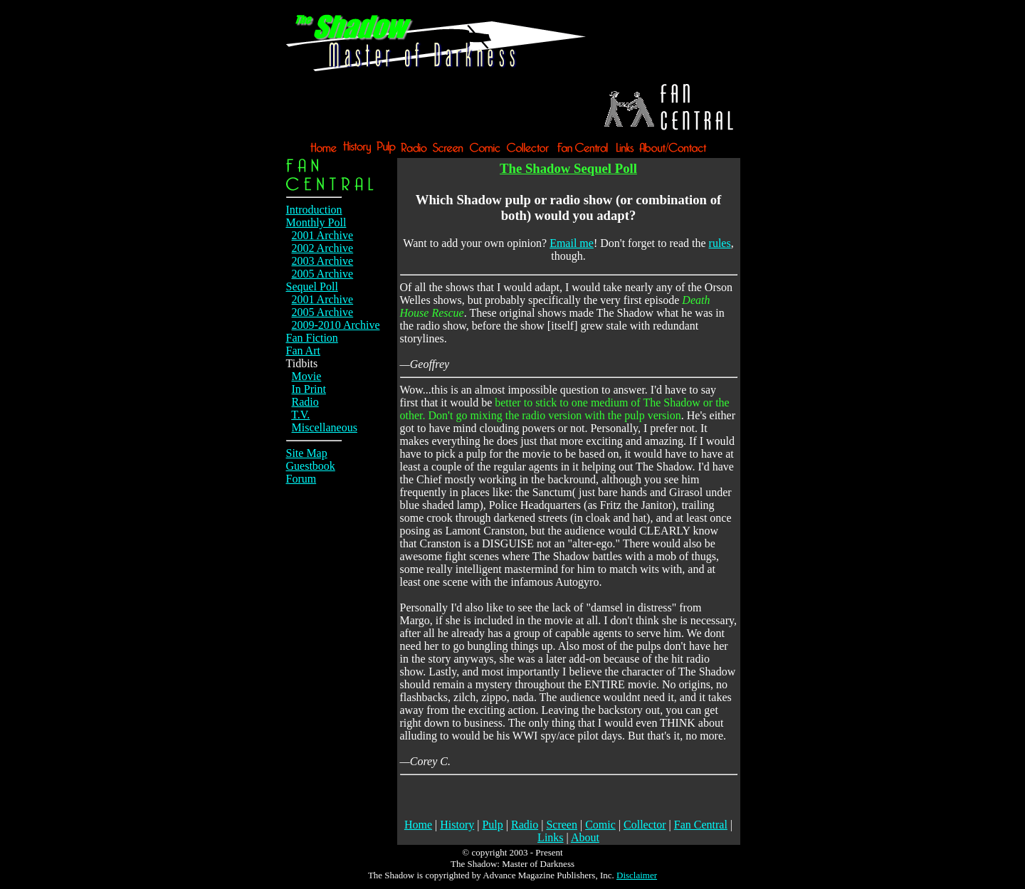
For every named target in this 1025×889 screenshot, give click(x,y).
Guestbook (310, 466)
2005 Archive (323, 274)
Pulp (492, 825)
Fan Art (303, 350)
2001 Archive (323, 235)
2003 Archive (323, 261)
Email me (572, 243)
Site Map (306, 453)
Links (550, 837)
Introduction (314, 210)
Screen (561, 825)
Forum (301, 479)
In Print (309, 389)
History (457, 825)
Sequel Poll (312, 286)
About (585, 837)
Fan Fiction (312, 338)
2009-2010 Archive (336, 325)
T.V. (300, 415)
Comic (600, 825)
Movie (307, 376)
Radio (305, 402)
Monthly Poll (316, 222)
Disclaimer (636, 875)
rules (720, 243)
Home (418, 825)
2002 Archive (323, 248)
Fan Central (700, 825)
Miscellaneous (324, 427)
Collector (645, 825)
